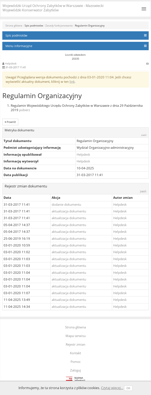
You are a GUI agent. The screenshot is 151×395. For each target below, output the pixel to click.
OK (128, 388)
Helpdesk (11, 63)
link (72, 81)
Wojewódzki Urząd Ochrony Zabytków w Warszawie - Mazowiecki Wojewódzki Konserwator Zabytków (53, 7)
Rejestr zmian (75, 344)
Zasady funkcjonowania (59, 25)
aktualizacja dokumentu (69, 211)
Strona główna (13, 25)
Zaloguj (75, 370)
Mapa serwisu (76, 336)
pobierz (24, 110)
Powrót (10, 122)
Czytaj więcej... (112, 388)
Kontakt (75, 353)
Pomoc (76, 361)
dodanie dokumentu (66, 204)
